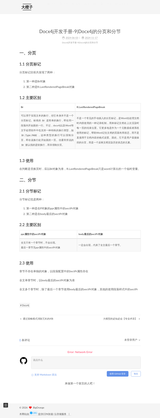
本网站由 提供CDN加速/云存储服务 (43, 413)
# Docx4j (24, 305)
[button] (5, 405)
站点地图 (90, 7)
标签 (76, 7)
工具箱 (105, 7)
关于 (63, 7)
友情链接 (121, 7)
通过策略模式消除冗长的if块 (37, 318)
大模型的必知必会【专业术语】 (121, 318)
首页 (51, 7)
